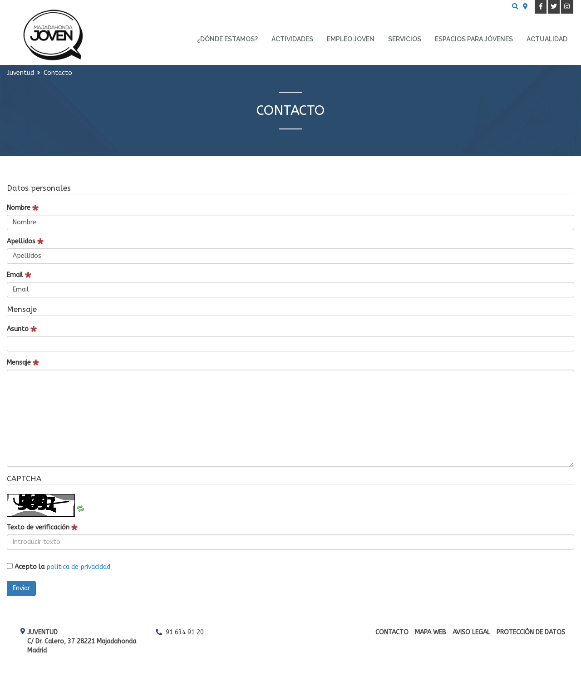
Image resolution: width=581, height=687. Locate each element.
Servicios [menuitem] (404, 39)
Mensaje (23, 362)
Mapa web (430, 632)
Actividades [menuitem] (292, 39)
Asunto (22, 329)
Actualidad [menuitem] (547, 39)
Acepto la (58, 567)
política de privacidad (78, 567)
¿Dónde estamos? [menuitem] (227, 39)
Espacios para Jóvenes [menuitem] (474, 39)
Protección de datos (531, 632)
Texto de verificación (42, 527)
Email (19, 275)
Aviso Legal (471, 632)
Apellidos (25, 241)
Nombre (23, 208)
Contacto (392, 632)
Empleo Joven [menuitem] (350, 39)
